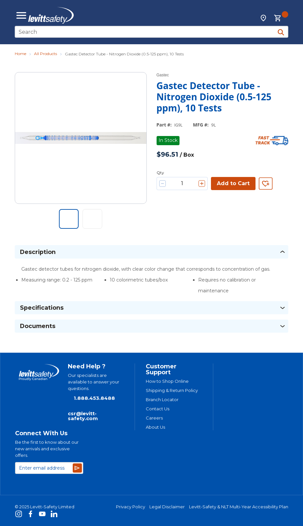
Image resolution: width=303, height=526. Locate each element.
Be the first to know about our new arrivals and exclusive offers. (47, 448)
